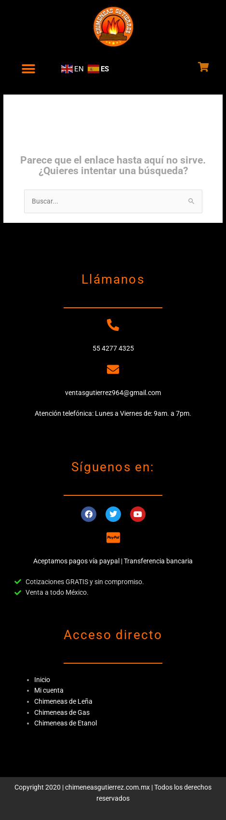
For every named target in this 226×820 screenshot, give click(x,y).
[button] (28, 69)
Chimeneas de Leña (63, 701)
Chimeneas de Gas (62, 712)
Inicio (42, 679)
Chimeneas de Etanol (65, 723)
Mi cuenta (49, 690)
